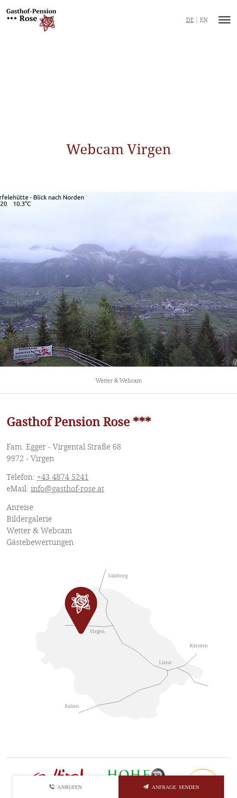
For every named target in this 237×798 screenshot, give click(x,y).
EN (204, 20)
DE (190, 20)
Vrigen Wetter (118, 87)
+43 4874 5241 (63, 477)
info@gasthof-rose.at (67, 488)
